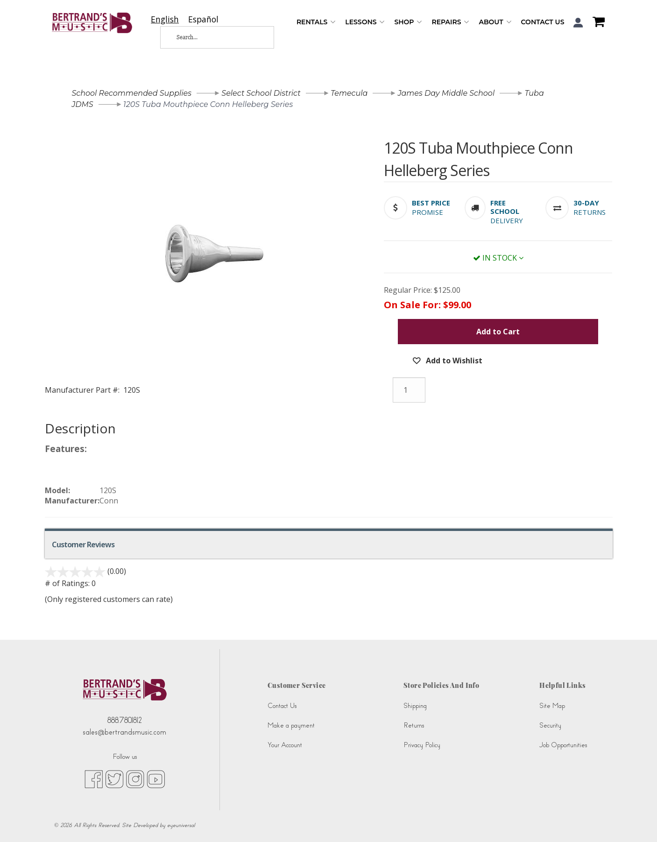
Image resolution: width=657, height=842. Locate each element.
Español (203, 19)
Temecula (349, 93)
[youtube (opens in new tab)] (156, 778)
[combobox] (165, 19)
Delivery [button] (506, 220)
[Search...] (209, 37)
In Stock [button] (498, 258)
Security (550, 725)
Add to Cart (498, 331)
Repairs (450, 22)
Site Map (552, 706)
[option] (203, 19)
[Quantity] (409, 390)
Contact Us (543, 22)
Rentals (316, 22)
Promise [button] (427, 212)
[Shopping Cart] (596, 23)
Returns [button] (589, 212)
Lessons (365, 22)
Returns (413, 725)
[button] (578, 23)
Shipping (415, 706)
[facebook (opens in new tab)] (94, 778)
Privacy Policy (421, 745)
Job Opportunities (563, 745)
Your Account (285, 745)
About (495, 22)
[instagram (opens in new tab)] (135, 778)
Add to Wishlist (453, 360)
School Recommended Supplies (132, 93)
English (165, 19)
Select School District (260, 93)
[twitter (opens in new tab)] (114, 778)
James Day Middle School (446, 93)
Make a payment (291, 725)
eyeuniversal (181, 825)
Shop (408, 22)
